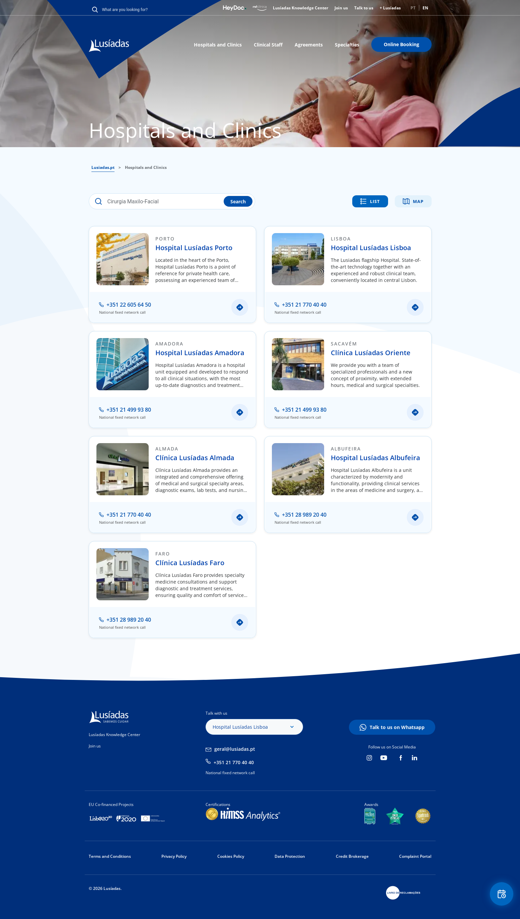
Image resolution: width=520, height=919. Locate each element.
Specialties (347, 44)
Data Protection (290, 856)
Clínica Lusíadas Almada (194, 457)
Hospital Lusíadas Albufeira (375, 457)
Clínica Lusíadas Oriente (371, 352)
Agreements (309, 44)
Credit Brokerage (352, 856)
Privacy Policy (174, 856)
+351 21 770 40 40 (234, 762)
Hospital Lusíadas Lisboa (371, 247)
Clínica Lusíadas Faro (189, 562)
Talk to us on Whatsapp (397, 727)
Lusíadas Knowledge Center (300, 8)
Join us (341, 8)
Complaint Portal (415, 856)
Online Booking (401, 44)
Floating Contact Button (502, 894)
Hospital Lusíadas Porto (193, 247)
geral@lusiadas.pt (234, 749)
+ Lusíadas (390, 8)
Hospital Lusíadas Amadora (199, 352)
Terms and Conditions (110, 856)
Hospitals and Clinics (218, 44)
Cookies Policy (230, 856)
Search (238, 201)
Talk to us (363, 8)
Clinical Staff (268, 44)
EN (425, 8)
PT (413, 8)
